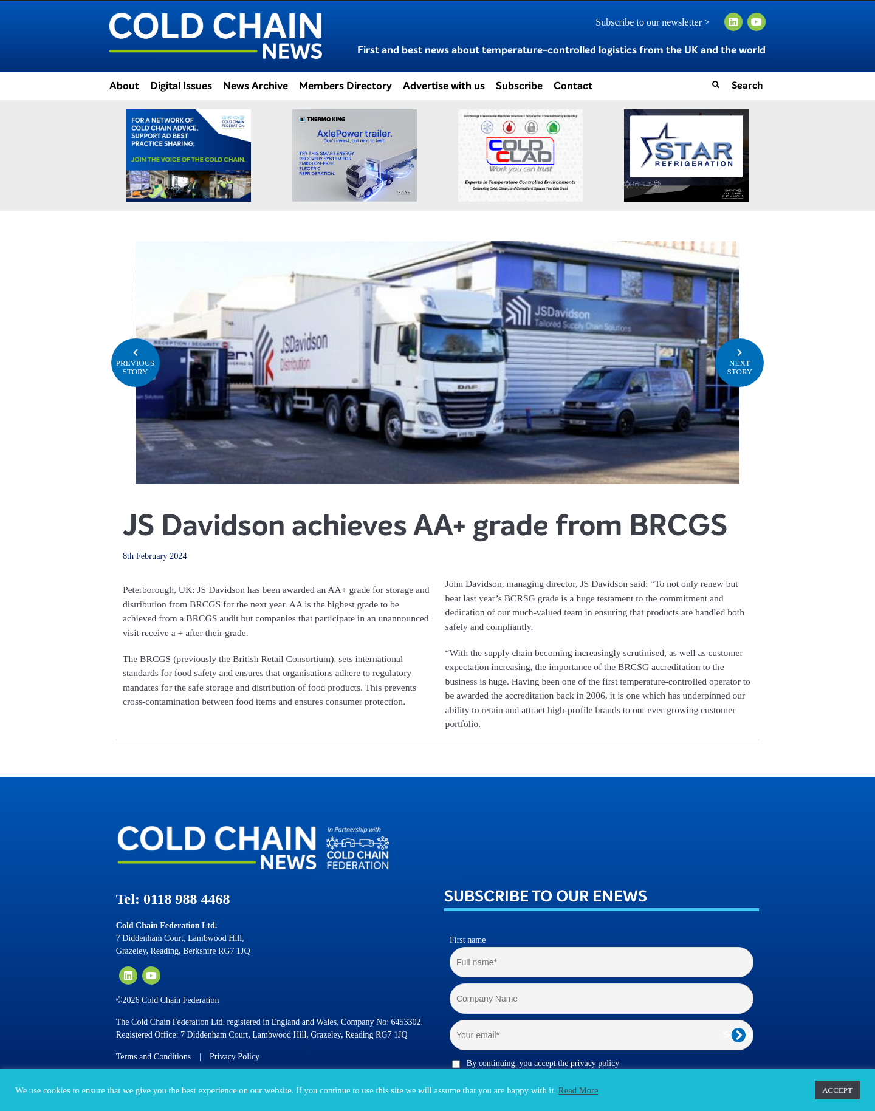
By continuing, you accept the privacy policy (543, 1063)
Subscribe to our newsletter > (657, 22)
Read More (578, 1090)
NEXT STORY (739, 361)
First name (468, 940)
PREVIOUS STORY (135, 361)
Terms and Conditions (153, 1056)
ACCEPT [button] (837, 1090)
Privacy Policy (234, 1056)
